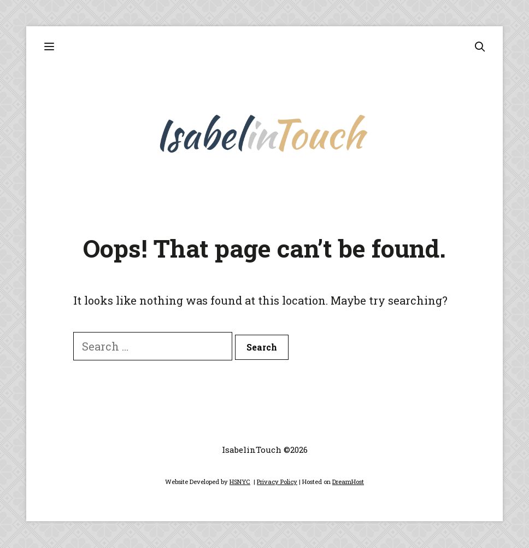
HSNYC (240, 481)
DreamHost (348, 481)
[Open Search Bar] (479, 46)
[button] (49, 46)
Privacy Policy (277, 481)
